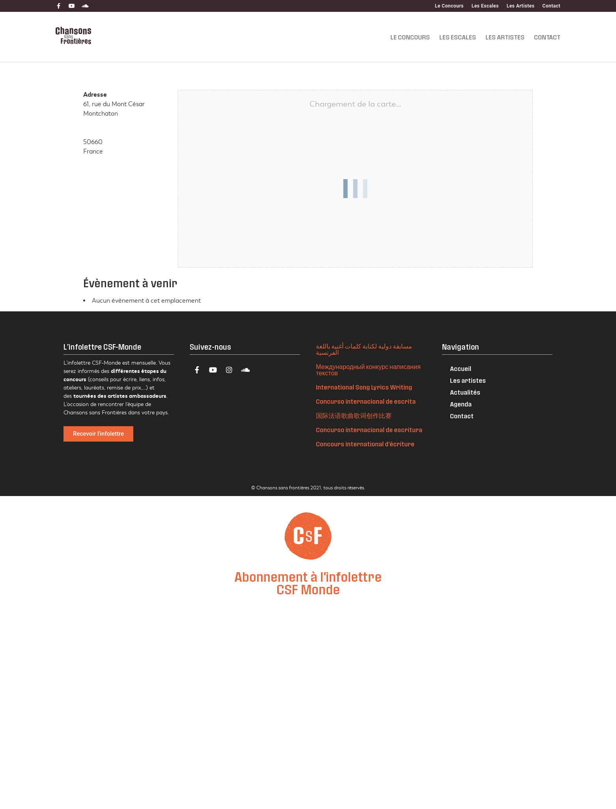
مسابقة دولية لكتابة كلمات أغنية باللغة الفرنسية (364, 349)
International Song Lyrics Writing (364, 387)
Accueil (460, 368)
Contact (551, 6)
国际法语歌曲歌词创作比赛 (354, 415)
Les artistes (468, 380)
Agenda (461, 404)
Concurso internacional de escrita (366, 401)
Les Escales (485, 6)
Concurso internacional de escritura (369, 429)
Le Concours (449, 6)
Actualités (465, 392)
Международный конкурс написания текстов (368, 369)
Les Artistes (521, 6)
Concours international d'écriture (365, 444)
